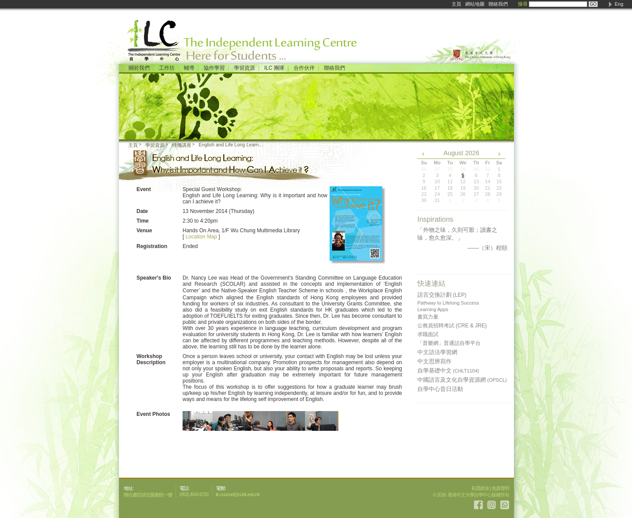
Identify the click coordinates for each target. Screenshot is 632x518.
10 (437, 181)
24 (437, 194)
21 (487, 188)
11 (449, 181)
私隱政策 (480, 488)
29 (499, 194)
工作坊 (167, 68)
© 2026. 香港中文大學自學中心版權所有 (471, 494)
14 (487, 181)
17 (437, 188)
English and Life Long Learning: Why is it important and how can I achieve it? (232, 144)
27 (476, 194)
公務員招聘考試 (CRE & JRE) (452, 326)
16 (424, 188)
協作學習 (214, 68)
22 (499, 188)
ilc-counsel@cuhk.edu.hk (237, 494)
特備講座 (181, 145)
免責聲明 (500, 488)
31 (437, 200)
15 (499, 181)
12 (463, 181)
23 (424, 194)
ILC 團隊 (274, 68)
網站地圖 (475, 4)
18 (449, 188)
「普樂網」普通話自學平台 (449, 343)
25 (449, 194)
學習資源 (244, 68)
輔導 (189, 68)
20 (476, 188)
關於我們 (139, 68)
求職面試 (427, 334)
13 (476, 181)
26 (463, 194)
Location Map (201, 237)
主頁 (456, 4)
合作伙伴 (304, 68)
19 (463, 188)
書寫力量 (427, 317)
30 (424, 200)
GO (593, 4)
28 (487, 194)
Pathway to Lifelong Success (448, 302)
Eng (618, 4)
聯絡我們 (498, 4)
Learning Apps (432, 309)
